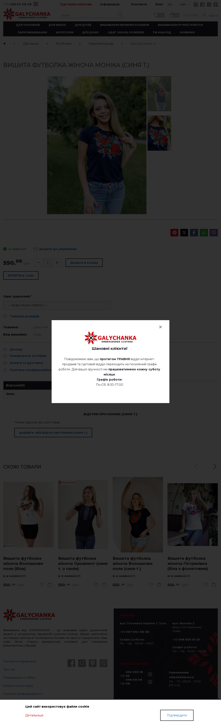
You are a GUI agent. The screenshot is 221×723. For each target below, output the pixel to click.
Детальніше (34, 715)
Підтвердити (177, 715)
